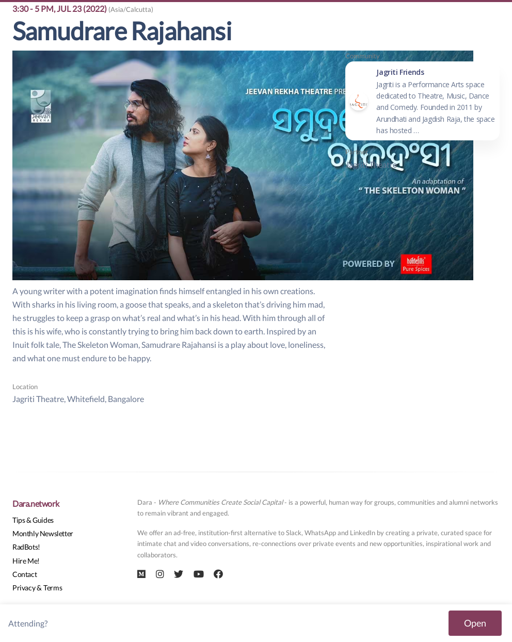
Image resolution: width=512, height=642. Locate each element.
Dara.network (35, 503)
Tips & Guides (33, 520)
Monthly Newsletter (42, 533)
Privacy (23, 587)
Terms (52, 587)
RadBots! (26, 546)
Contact (24, 574)
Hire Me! (26, 560)
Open (475, 623)
